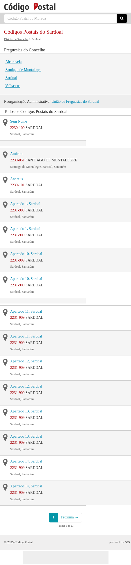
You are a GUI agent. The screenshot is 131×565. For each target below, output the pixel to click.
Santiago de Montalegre (23, 70)
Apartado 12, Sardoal (26, 361)
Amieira (16, 154)
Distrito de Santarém (16, 39)
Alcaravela (13, 62)
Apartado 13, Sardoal (26, 411)
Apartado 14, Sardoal (26, 461)
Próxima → (69, 517)
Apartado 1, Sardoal (25, 204)
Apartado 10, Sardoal (26, 254)
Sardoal (11, 78)
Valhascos (12, 86)
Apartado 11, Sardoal (26, 311)
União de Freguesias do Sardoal (75, 102)
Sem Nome (18, 121)
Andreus (16, 179)
